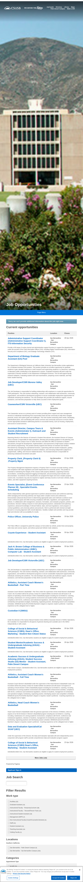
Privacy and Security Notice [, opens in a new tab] (21, 876)
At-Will (13, 866)
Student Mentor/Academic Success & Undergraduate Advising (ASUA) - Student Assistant (26, 645)
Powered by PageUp (13, 764)
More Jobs (41, 758)
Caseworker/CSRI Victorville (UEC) (25, 404)
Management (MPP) (17, 817)
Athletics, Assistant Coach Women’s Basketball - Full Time (25, 675)
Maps (73, 7)
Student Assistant (17, 826)
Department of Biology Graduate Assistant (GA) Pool (23, 357)
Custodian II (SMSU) (17, 611)
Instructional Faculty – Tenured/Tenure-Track (25, 811)
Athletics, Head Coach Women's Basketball (23, 703)
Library (66, 7)
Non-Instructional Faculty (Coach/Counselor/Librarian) (28, 820)
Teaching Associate (17, 829)
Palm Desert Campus (58, 9)
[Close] (79, 872)
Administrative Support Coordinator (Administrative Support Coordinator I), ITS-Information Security (27, 341)
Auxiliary (14, 801)
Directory (59, 7)
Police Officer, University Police (23, 517)
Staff (13, 823)
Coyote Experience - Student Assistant (27, 533)
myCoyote (50, 7)
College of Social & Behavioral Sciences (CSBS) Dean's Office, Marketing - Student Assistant (23, 745)
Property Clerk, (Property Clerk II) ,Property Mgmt (24, 459)
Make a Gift (71, 9)
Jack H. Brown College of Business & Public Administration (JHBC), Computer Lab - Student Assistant (26, 549)
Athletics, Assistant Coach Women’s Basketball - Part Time (25, 583)
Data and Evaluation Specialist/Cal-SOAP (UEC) (25, 727)
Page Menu (41, 312)
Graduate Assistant (17, 804)
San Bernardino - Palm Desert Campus (23, 847)
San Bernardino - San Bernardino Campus (25, 851)
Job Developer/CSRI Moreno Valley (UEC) (25, 383)
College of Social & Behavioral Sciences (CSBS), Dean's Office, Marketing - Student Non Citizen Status (27, 631)
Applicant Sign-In (14, 770)
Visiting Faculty (16, 832)
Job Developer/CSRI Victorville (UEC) (26, 560)
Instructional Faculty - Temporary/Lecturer (24, 808)
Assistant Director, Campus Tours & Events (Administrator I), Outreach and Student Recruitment (27, 431)
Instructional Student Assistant (21, 814)
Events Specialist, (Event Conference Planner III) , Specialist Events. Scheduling (26, 487)
